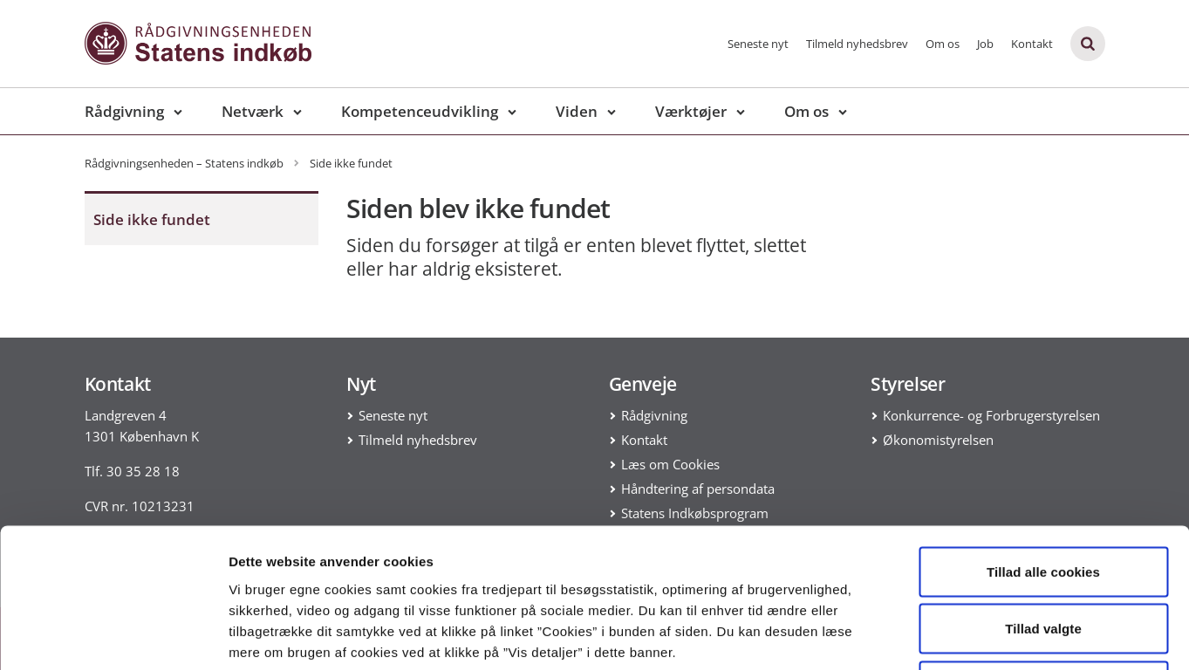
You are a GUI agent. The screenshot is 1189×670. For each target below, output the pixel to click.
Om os (943, 43)
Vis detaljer (906, 635)
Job (985, 43)
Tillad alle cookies (1043, 441)
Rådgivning (124, 111)
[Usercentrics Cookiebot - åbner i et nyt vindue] (113, 636)
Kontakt (1032, 43)
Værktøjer (691, 111)
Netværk (253, 111)
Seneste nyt (758, 43)
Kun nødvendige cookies (1043, 555)
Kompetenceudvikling (419, 111)
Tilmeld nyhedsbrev (857, 43)
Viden (577, 111)
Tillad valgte (1043, 498)
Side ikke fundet (151, 219)
